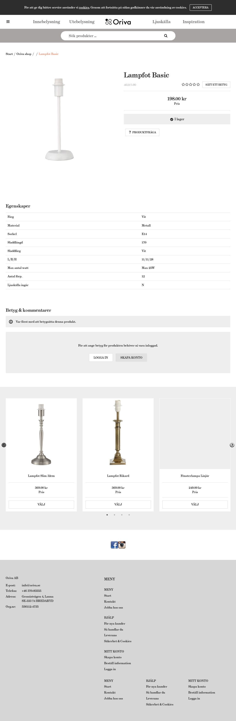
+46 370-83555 (31, 591)
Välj (41, 504)
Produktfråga (142, 132)
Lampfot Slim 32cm (41, 476)
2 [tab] (114, 515)
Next (232, 445)
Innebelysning (46, 21)
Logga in (101, 358)
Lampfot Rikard (118, 476)
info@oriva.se (31, 585)
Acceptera (200, 7)
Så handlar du (113, 629)
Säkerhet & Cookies (117, 641)
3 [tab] (121, 515)
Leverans (110, 635)
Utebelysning (81, 21)
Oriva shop (24, 54)
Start (9, 54)
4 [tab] (129, 515)
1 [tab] (107, 515)
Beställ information (117, 663)
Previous (4, 445)
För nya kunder (114, 623)
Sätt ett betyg (216, 84)
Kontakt (110, 602)
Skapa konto (131, 358)
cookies (84, 7)
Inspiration (194, 21)
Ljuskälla (162, 21)
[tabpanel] (41, 454)
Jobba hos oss (113, 607)
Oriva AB (12, 578)
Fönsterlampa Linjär (195, 476)
